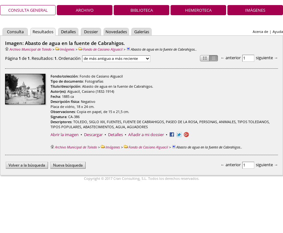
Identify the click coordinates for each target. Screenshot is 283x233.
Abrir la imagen (65, 134)
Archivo (84, 10)
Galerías (141, 32)
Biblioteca (141, 10)
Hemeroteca (198, 10)
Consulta (15, 32)
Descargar (93, 134)
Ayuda (278, 31)
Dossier (91, 32)
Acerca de (260, 31)
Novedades (116, 32)
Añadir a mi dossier (146, 134)
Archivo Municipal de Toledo (28, 49)
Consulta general (28, 10)
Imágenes (255, 10)
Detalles (68, 32)
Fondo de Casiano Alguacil (100, 49)
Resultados (43, 32)
